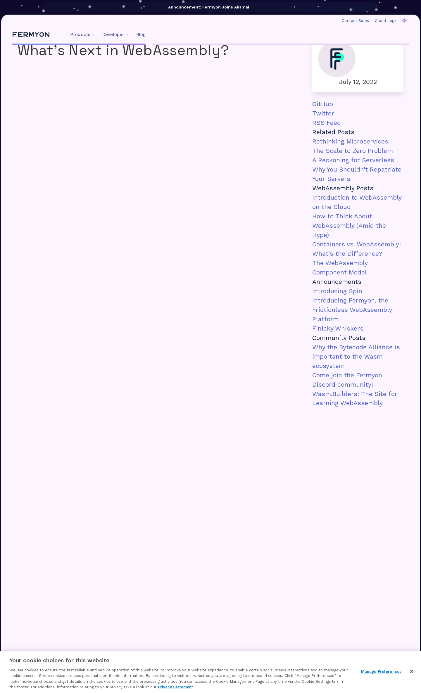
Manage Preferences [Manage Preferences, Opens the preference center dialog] (381, 671)
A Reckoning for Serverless (353, 160)
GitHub (322, 104)
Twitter (323, 113)
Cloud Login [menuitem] (386, 20)
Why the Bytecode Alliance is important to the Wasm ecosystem (356, 356)
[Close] (411, 671)
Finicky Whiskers (337, 328)
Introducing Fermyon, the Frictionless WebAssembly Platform (352, 310)
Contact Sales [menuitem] (355, 20)
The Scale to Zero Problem (352, 150)
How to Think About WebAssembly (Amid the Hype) (349, 225)
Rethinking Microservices (350, 141)
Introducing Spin (337, 291)
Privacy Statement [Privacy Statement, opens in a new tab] (175, 687)
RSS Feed (326, 122)
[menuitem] (81, 34)
